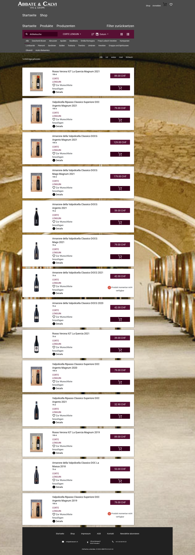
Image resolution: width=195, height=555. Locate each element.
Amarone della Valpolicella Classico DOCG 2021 (77, 272)
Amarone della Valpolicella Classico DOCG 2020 (77, 303)
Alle (27, 41)
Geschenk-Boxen (39, 41)
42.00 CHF (120, 276)
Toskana (71, 45)
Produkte (46, 26)
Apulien (63, 41)
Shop (148, 6)
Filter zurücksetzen (120, 26)
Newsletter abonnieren (129, 534)
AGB (99, 534)
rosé (121, 57)
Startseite (29, 15)
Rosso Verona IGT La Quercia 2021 (71, 333)
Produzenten (66, 26)
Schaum (129, 57)
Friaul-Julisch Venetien (107, 41)
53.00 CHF (120, 469)
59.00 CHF (120, 210)
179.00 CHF (120, 176)
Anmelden (156, 6)
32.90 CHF (120, 404)
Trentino (81, 45)
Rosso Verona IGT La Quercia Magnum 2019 (76, 432)
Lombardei (30, 45)
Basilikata (73, 41)
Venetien (102, 45)
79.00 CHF (120, 108)
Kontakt (110, 534)
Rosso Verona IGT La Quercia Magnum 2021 (76, 71)
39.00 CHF (120, 337)
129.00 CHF (120, 142)
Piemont (41, 45)
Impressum (86, 534)
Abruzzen (53, 41)
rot (107, 57)
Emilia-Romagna (88, 41)
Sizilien (62, 45)
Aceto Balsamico (42, 50)
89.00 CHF (120, 75)
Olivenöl (29, 50)
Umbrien (91, 45)
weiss (113, 57)
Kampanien (124, 41)
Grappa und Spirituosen (119, 45)
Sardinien (52, 45)
